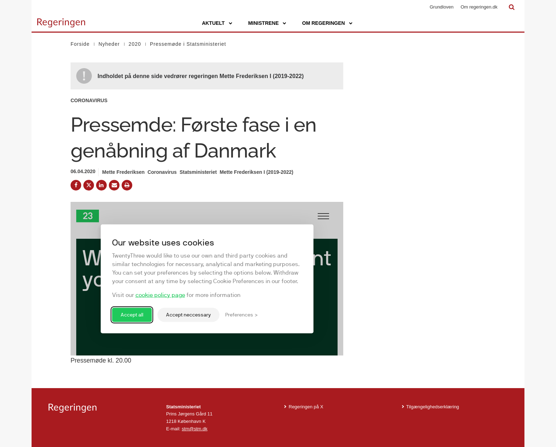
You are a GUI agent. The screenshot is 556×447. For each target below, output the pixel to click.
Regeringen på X (306, 406)
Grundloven (442, 7)
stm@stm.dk (194, 428)
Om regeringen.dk (479, 7)
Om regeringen (323, 23)
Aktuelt (213, 23)
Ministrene (263, 23)
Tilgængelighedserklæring (432, 406)
